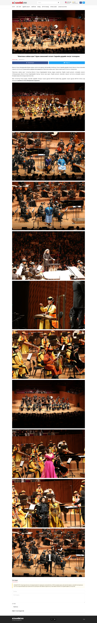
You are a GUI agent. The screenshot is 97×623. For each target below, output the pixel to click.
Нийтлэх (15, 607)
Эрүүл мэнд (45, 6)
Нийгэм (33, 6)
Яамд (38, 6)
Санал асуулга (62, 6)
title (84, 619)
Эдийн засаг (26, 6)
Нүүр (13, 6)
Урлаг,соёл (53, 6)
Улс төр (18, 6)
